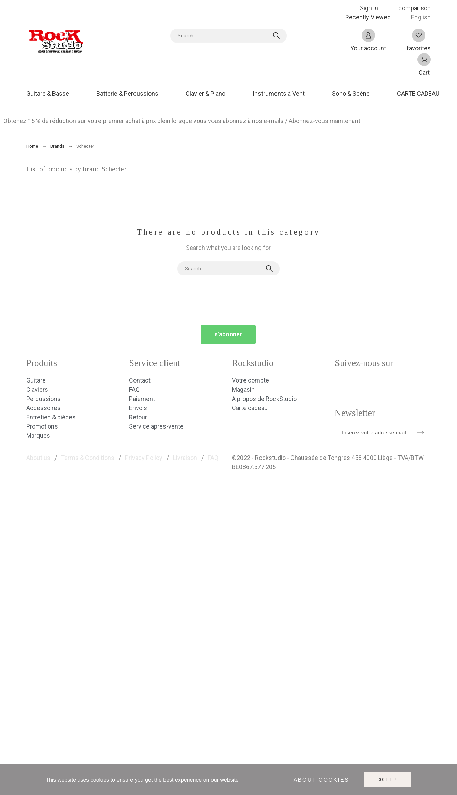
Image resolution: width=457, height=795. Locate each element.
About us (38, 457)
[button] (228, 334)
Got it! (388, 779)
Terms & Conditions (87, 457)
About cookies (321, 780)
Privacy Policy (143, 457)
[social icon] (343, 384)
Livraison (185, 457)
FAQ (213, 457)
